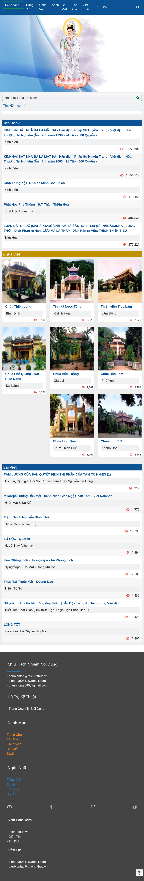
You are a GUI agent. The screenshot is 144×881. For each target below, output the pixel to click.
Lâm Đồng (109, 313)
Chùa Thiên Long (18, 306)
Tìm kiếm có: (14, 105)
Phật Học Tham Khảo (19, 211)
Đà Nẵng (12, 386)
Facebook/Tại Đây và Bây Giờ (25, 631)
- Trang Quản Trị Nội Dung (25, 708)
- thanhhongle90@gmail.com (27, 685)
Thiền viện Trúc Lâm (116, 306)
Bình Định (13, 313)
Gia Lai (59, 380)
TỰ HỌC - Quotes (17, 539)
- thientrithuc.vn (17, 832)
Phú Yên (108, 380)
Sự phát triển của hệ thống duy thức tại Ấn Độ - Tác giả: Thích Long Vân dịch (62, 603)
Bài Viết (64, 7)
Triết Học (10, 237)
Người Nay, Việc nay (19, 545)
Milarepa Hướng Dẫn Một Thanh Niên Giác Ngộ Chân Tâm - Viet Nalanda (58, 496)
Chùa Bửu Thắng (66, 374)
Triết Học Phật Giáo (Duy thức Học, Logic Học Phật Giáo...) (46, 610)
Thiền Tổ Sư (13, 588)
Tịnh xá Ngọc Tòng (67, 306)
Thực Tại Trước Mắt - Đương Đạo (28, 582)
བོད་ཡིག (11, 794)
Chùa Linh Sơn (112, 441)
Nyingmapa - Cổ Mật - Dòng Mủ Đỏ (29, 567)
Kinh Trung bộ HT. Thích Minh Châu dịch (34, 183)
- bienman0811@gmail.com (26, 681)
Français (13, 789)
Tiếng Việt (12, 5)
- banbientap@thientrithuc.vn (27, 676)
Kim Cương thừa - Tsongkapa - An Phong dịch (38, 560)
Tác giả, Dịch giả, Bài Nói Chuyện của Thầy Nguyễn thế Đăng (48, 481)
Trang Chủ (29, 7)
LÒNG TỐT (12, 624)
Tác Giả (74, 7)
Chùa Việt (42, 7)
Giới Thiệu (86, 7)
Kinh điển (11, 142)
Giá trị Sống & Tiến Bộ (20, 524)
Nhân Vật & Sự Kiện (18, 503)
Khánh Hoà (62, 313)
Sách (55, 5)
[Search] (114, 7)
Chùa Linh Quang (66, 441)
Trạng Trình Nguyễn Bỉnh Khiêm (28, 517)
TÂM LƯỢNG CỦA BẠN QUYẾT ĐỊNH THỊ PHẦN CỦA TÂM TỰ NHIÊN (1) (57, 474)
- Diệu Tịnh (14, 837)
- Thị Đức (13, 841)
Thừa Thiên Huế (65, 448)
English (12, 784)
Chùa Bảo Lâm (112, 374)
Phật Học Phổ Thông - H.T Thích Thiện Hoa (36, 204)
